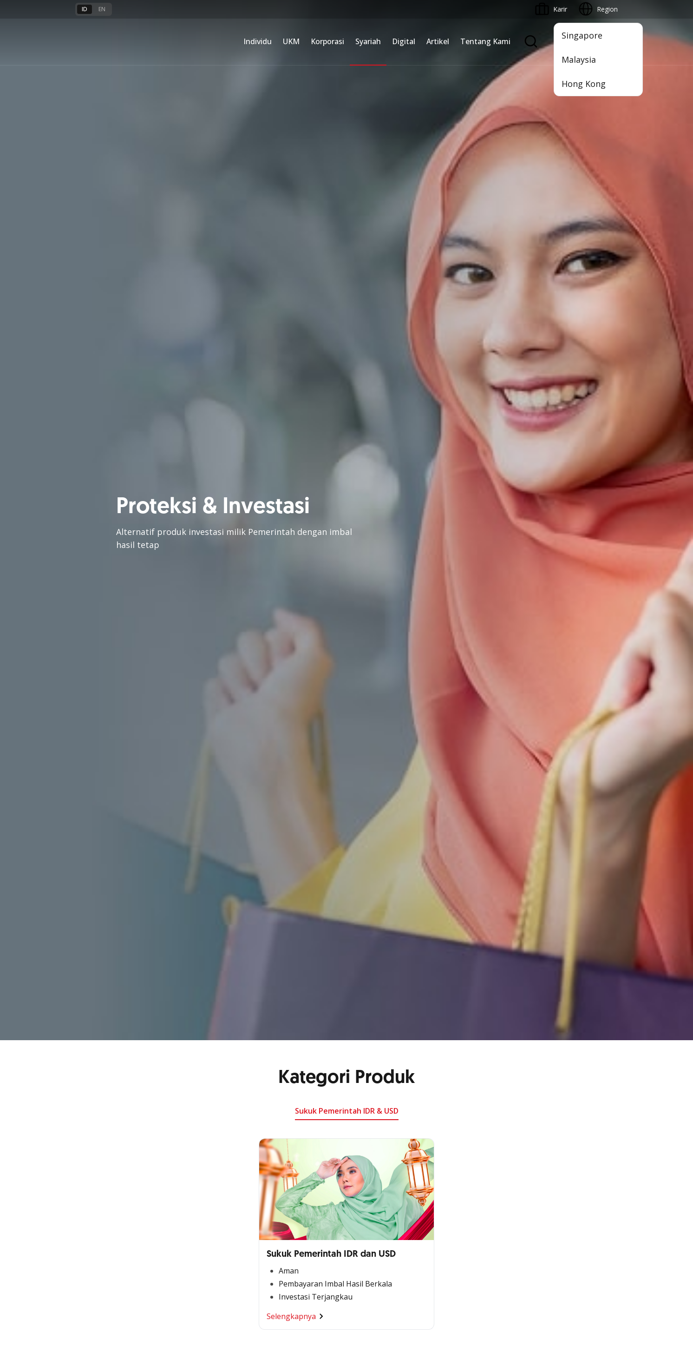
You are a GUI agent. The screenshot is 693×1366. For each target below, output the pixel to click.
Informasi (549, 959)
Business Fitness (192, 1060)
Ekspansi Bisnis (282, 993)
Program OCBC (98, 1093)
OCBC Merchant (467, 1087)
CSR (541, 1026)
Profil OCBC (553, 976)
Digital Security (189, 1212)
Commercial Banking (290, 959)
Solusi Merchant (467, 1071)
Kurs (82, 1196)
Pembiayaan (369, 976)
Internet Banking (468, 1020)
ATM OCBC (460, 976)
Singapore (582, 35)
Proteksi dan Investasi (384, 1009)
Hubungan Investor (563, 993)
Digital (403, 41)
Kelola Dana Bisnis (195, 993)
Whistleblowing (481, 1285)
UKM (291, 41)
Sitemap (531, 1285)
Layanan (364, 993)
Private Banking (98, 993)
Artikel (437, 41)
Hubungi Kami (280, 1201)
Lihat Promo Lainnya (346, 592)
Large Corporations (288, 976)
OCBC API (458, 1104)
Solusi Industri (280, 1060)
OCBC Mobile (463, 959)
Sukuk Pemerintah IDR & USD (347, 71)
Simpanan (90, 1009)
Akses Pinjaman (191, 1009)
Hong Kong (584, 83)
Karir (174, 1179)
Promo (85, 1076)
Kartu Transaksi (98, 1026)
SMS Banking (463, 1054)
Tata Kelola (552, 1009)
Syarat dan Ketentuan (199, 1146)
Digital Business (191, 1026)
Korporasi (327, 41)
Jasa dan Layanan (101, 1162)
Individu (257, 41)
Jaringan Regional (285, 1076)
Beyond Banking (191, 1043)
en (101, 9)
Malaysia (579, 59)
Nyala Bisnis (185, 959)
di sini (149, 1314)
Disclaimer (363, 1285)
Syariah (368, 41)
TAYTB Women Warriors (204, 976)
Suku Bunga (93, 1212)
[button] (602, 1179)
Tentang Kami (485, 41)
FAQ (173, 1162)
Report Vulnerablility (588, 1285)
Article (176, 1196)
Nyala (83, 959)
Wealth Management (106, 1060)
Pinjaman (89, 1043)
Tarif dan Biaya (98, 1179)
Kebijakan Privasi (418, 1285)
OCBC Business (466, 1037)
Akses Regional (190, 1076)
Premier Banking (100, 976)
